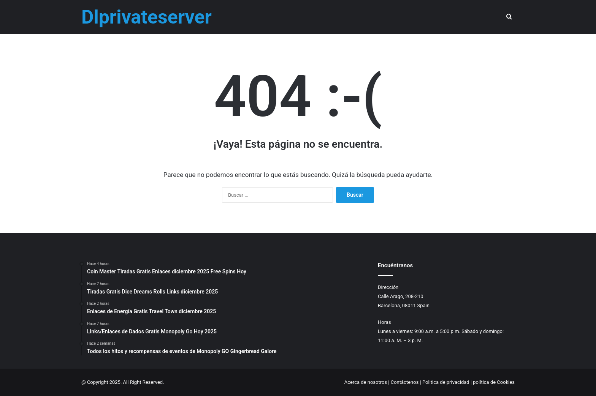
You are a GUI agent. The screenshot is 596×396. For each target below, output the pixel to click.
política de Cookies (494, 382)
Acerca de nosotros (365, 382)
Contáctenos (405, 382)
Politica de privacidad (445, 382)
